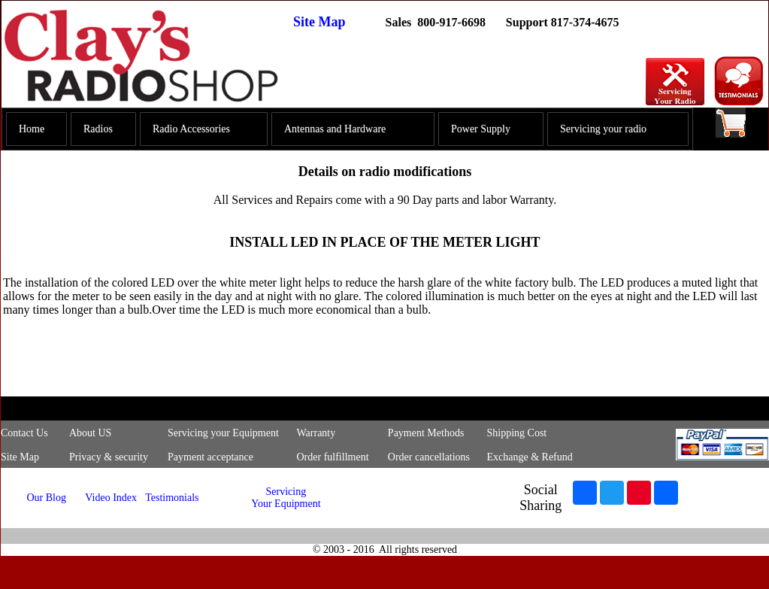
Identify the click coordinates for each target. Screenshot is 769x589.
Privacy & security (108, 457)
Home (31, 129)
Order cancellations (429, 457)
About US (90, 433)
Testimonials (171, 497)
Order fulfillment (333, 457)
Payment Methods (426, 433)
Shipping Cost (516, 433)
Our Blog (46, 497)
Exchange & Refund (529, 457)
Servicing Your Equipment (285, 497)
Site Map (319, 21)
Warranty (316, 433)
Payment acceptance (210, 457)
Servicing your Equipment (223, 433)
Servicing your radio (603, 129)
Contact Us (24, 433)
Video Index (111, 497)
